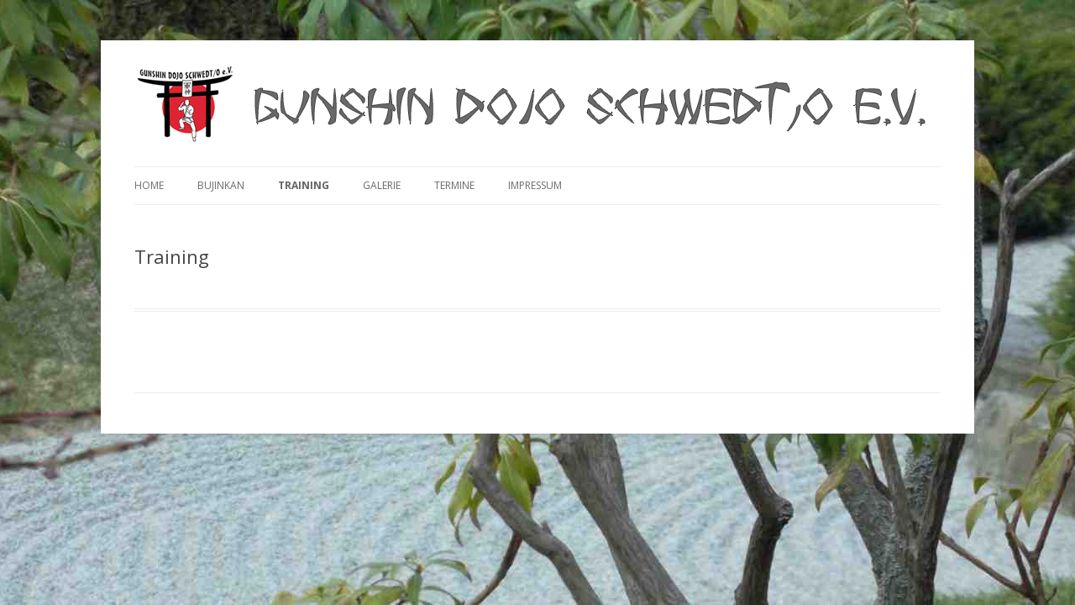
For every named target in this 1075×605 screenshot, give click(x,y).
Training (303, 185)
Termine (454, 185)
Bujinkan (220, 185)
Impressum (535, 185)
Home (149, 185)
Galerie (382, 185)
